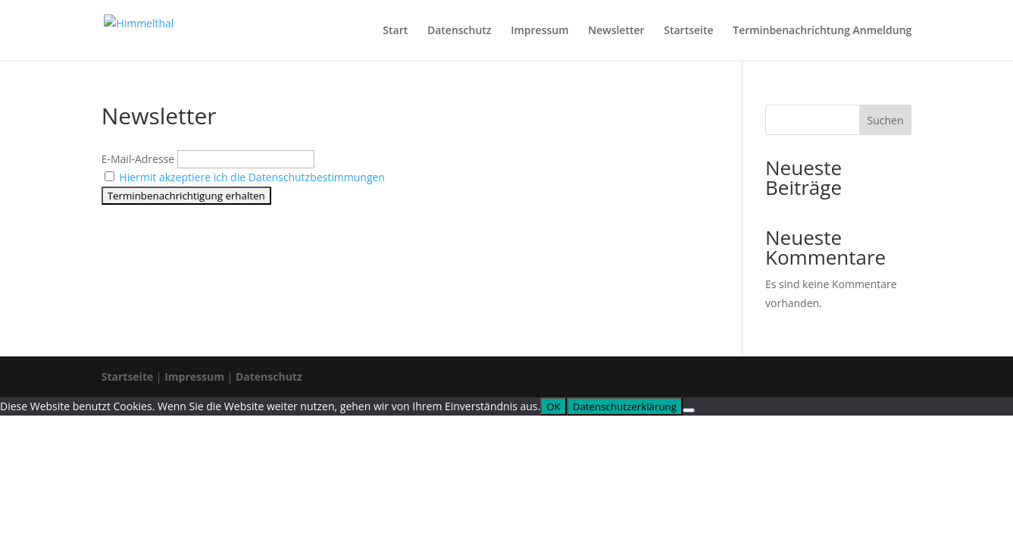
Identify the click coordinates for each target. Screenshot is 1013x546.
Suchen (885, 120)
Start (395, 31)
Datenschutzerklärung (625, 406)
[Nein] (689, 410)
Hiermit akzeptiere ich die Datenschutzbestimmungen (252, 177)
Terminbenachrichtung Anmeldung (822, 31)
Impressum (539, 31)
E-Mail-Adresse (138, 159)
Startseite (688, 31)
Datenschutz (459, 31)
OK (553, 406)
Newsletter (616, 31)
